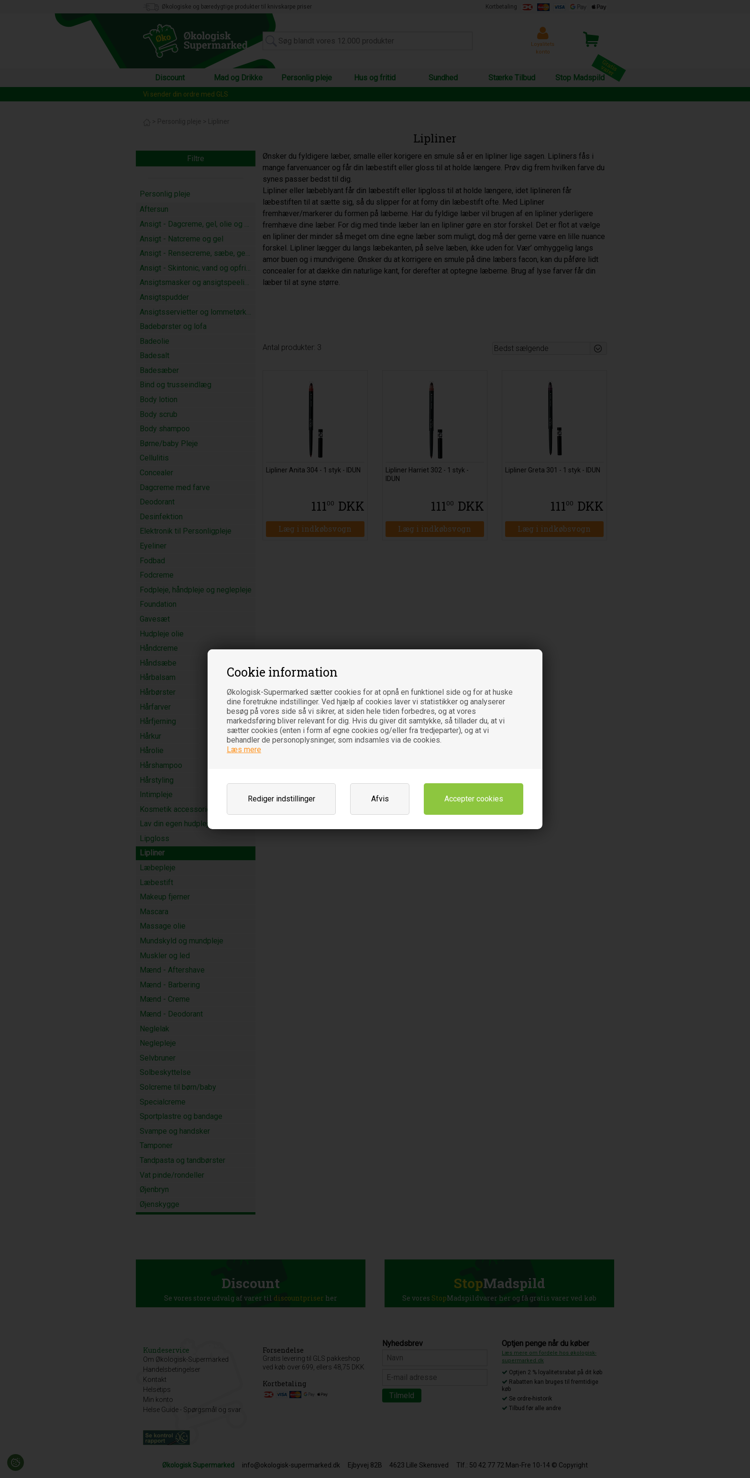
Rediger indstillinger (281, 798)
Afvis (380, 798)
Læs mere (244, 749)
